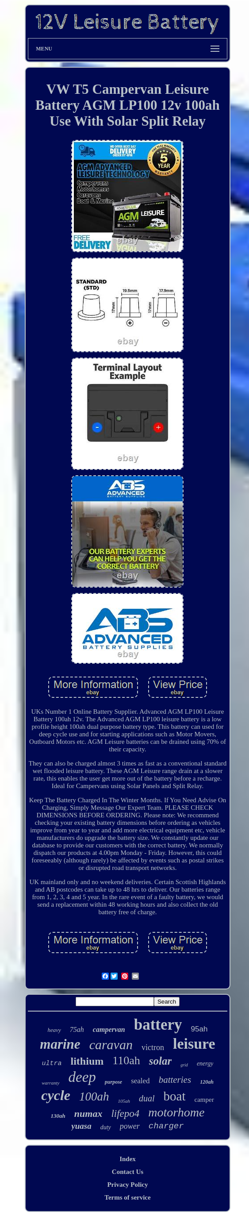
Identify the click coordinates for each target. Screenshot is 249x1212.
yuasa (81, 1126)
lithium (87, 1061)
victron (153, 1047)
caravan (111, 1044)
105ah (124, 1101)
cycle (55, 1095)
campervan (109, 1029)
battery (158, 1024)
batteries (175, 1079)
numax (88, 1113)
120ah (207, 1082)
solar (160, 1061)
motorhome (176, 1112)
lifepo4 (125, 1113)
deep (82, 1077)
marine (60, 1044)
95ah (199, 1029)
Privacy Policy (127, 1184)
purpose (113, 1082)
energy (205, 1063)
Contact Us (127, 1171)
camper (204, 1099)
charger (166, 1126)
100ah (94, 1096)
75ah (77, 1029)
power (130, 1126)
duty (105, 1127)
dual (147, 1098)
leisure (194, 1043)
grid (184, 1064)
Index (127, 1158)
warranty (50, 1082)
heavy (54, 1030)
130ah (58, 1115)
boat (175, 1096)
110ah (126, 1060)
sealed (140, 1081)
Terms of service (127, 1197)
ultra (52, 1063)
